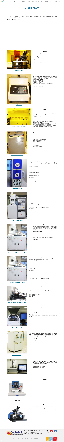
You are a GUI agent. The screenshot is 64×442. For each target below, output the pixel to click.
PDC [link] (41, 1)
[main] (32, 8)
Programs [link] (28, 1)
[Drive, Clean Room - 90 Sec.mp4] (32, 35)
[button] (63, 1)
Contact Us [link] (59, 1)
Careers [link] (55, 1)
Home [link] (20, 1)
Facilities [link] (45, 1)
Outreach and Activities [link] (35, 1)
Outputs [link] (50, 1)
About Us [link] (23, 1)
